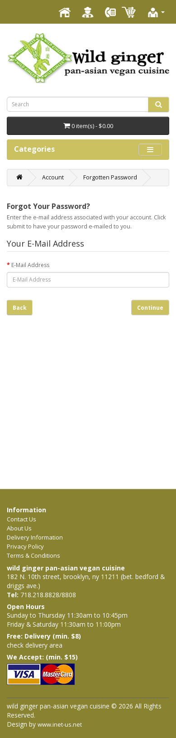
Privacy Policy (25, 546)
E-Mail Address (30, 265)
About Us (19, 528)
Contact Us (21, 519)
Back (20, 308)
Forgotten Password (110, 177)
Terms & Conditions (33, 555)
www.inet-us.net (60, 724)
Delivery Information (35, 537)
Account (53, 177)
